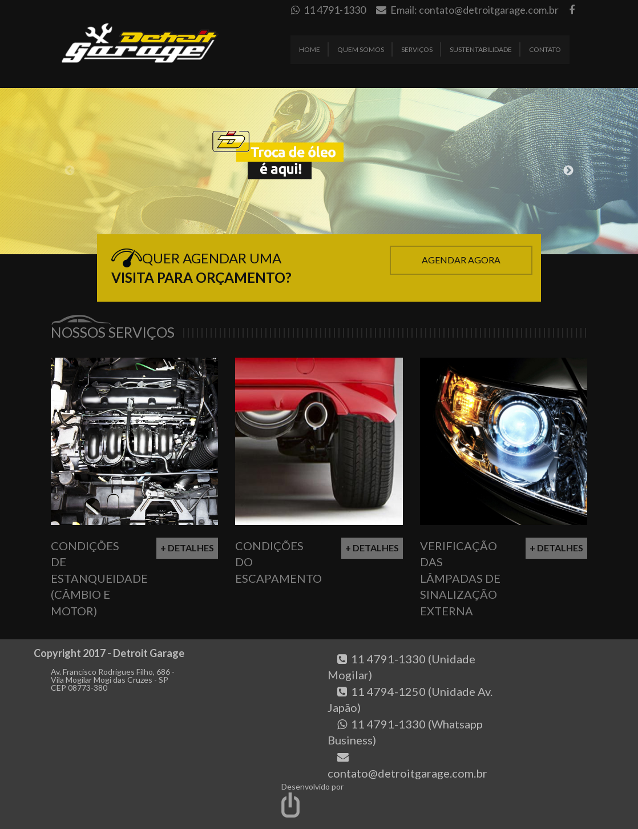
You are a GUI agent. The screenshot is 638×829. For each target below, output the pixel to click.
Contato (545, 49)
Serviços (417, 49)
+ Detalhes (187, 547)
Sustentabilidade (481, 49)
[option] (319, 171)
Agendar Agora (461, 259)
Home (309, 49)
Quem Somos (360, 49)
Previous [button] (69, 171)
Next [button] (568, 171)
